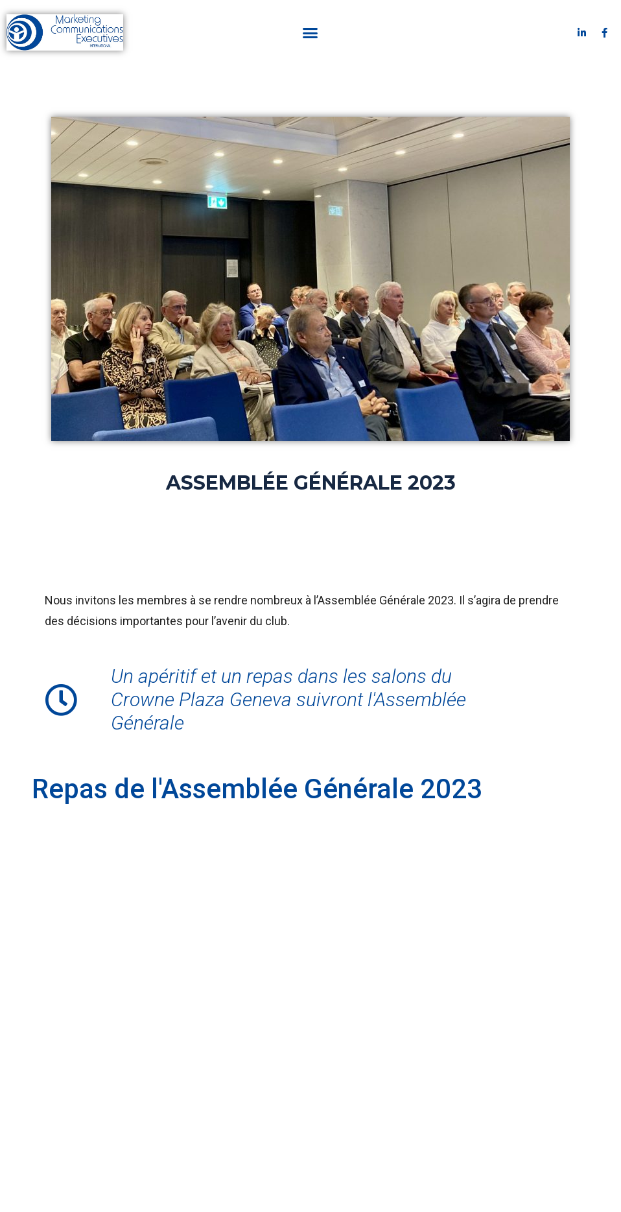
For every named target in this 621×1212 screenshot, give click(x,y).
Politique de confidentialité (392, 1131)
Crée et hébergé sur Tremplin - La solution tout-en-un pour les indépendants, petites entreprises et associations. (311, 1182)
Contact (193, 1131)
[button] (310, 32)
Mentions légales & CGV (275, 1131)
